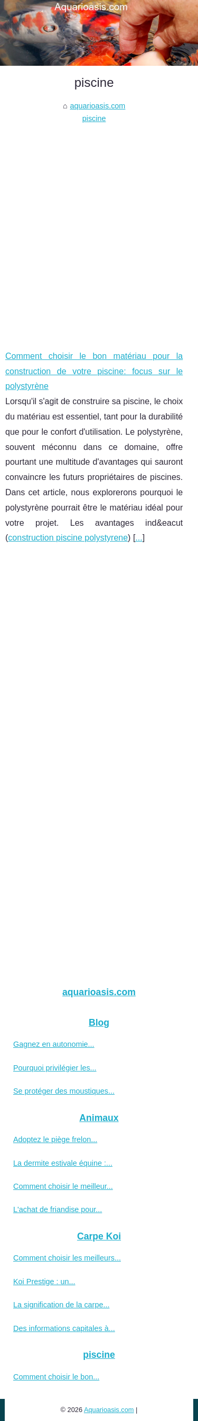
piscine (94, 118)
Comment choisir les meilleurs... (67, 1258)
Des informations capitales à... (64, 1328)
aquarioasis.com (98, 106)
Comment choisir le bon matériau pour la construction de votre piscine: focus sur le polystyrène (94, 371)
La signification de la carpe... (61, 1304)
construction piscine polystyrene (68, 537)
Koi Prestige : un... (44, 1281)
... (138, 537)
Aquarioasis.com (109, 1410)
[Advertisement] (99, 229)
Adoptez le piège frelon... (55, 1139)
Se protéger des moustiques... (64, 1091)
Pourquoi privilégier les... (55, 1068)
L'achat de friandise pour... (57, 1209)
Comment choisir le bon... (56, 1377)
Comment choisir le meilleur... (63, 1186)
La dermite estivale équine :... (62, 1163)
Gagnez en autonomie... (54, 1044)
